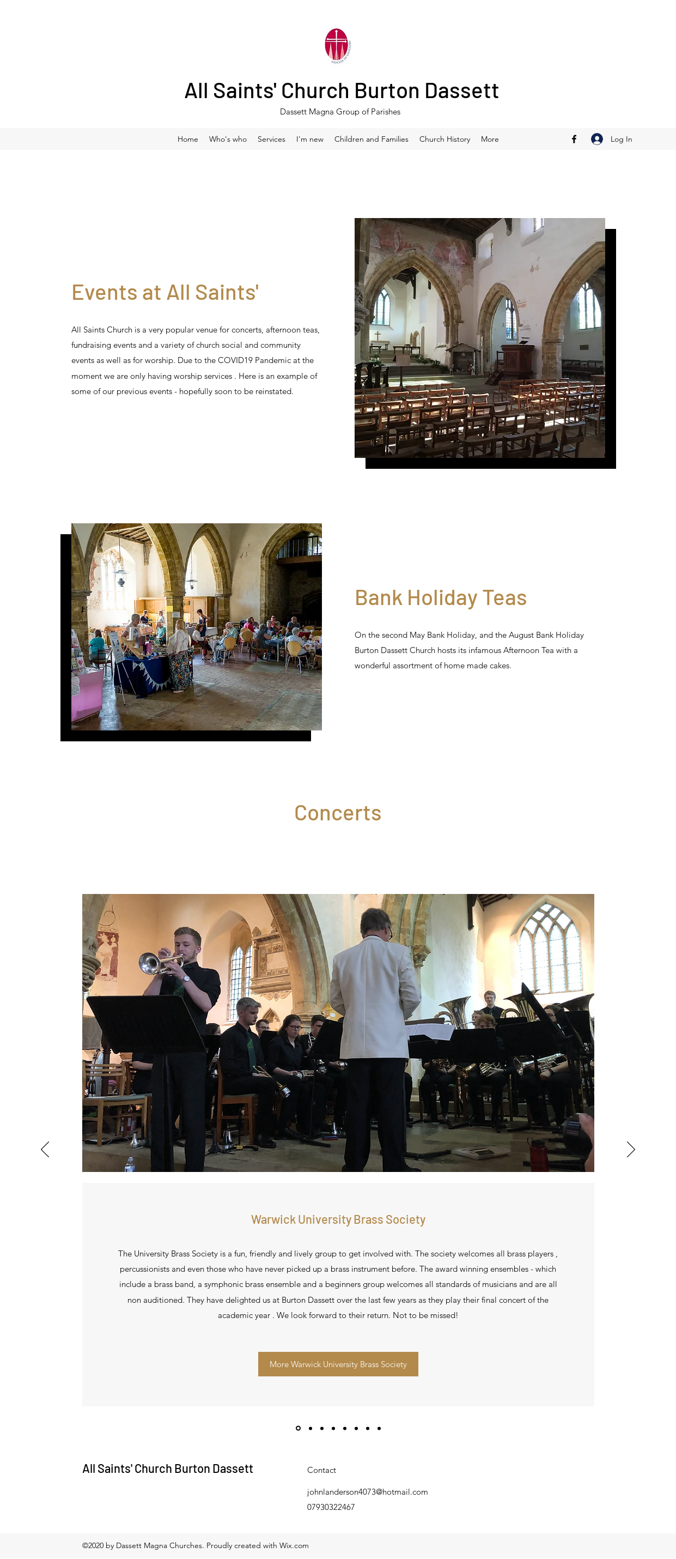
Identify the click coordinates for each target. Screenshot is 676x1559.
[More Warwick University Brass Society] (338, 1364)
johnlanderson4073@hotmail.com (367, 1492)
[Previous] (45, 1150)
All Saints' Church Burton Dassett (342, 89)
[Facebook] (574, 139)
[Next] (631, 1150)
